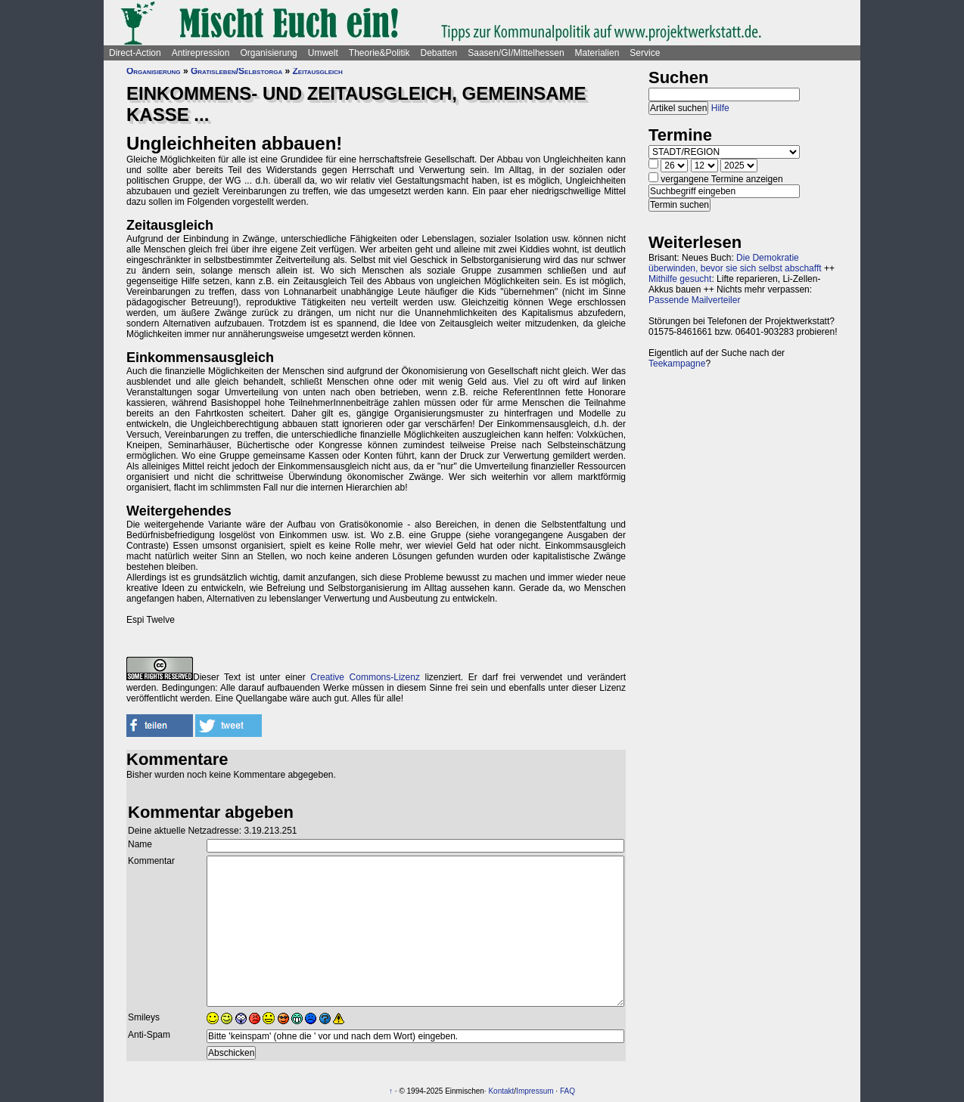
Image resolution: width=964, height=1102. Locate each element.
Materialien (597, 53)
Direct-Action (135, 53)
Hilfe (720, 108)
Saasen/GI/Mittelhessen (516, 53)
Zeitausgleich (318, 71)
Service (645, 53)
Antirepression (201, 53)
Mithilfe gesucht (679, 279)
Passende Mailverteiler (694, 300)
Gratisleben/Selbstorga (236, 71)
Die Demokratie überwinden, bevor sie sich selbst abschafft (735, 263)
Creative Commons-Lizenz (365, 677)
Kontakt (501, 1091)
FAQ (567, 1091)
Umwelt (323, 53)
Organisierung (268, 53)
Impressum (534, 1091)
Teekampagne (676, 363)
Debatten (439, 53)
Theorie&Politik (379, 53)
